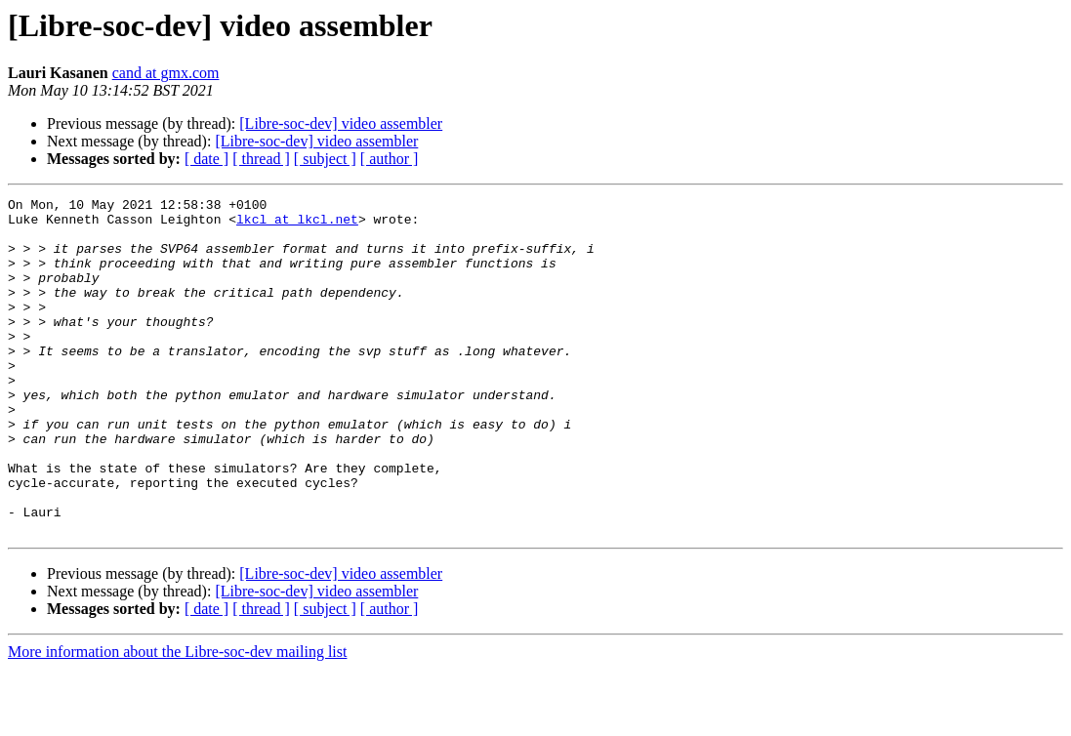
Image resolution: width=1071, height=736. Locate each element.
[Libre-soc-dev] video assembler (340, 123)
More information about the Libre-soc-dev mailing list (177, 719)
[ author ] (389, 158)
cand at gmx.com (166, 72)
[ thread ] (261, 158)
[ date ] (206, 158)
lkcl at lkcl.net (297, 224)
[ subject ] (325, 158)
